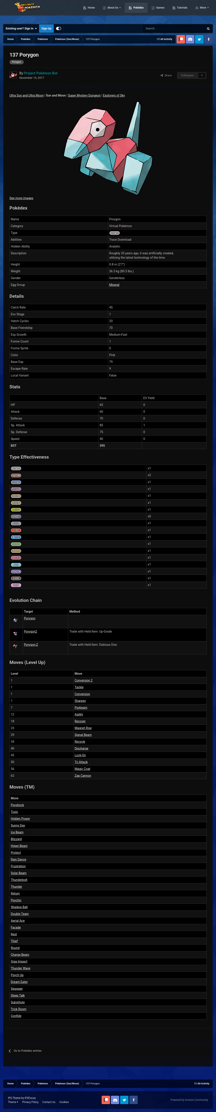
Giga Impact (19, 961)
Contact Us (48, 1102)
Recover (80, 721)
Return (15, 893)
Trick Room (18, 1009)
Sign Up (46, 28)
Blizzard (16, 839)
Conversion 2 (83, 680)
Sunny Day (18, 825)
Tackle (79, 687)
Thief (14, 941)
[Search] (157, 28)
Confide (16, 1016)
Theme (13, 1102)
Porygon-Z (31, 644)
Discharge (81, 748)
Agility (79, 714)
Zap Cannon (83, 775)
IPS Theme (14, 1097)
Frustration (18, 866)
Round (15, 948)
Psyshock (17, 805)
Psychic (16, 900)
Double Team (20, 914)
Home (114, 11)
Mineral (114, 285)
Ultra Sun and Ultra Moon (26, 95)
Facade (16, 927)
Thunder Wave (20, 968)
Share (166, 75)
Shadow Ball (19, 907)
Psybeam (81, 707)
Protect (16, 852)
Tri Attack (81, 762)
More (203, 11)
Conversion (82, 694)
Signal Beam (83, 735)
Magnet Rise (83, 728)
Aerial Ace (18, 920)
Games (182, 11)
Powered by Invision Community (189, 1099)
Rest (14, 934)
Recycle (80, 741)
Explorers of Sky (114, 95)
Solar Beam (19, 873)
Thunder (16, 886)
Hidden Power (20, 818)
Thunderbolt (19, 880)
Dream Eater (19, 982)
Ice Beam (17, 832)
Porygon (29, 618)
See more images (21, 198)
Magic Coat (82, 769)
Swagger (17, 988)
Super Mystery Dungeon (84, 95)
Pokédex (161, 11)
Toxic (14, 812)
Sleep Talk (18, 995)
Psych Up (17, 975)
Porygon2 (30, 631)
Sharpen (80, 701)
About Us (136, 11)
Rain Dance (18, 859)
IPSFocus (30, 1097)
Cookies (64, 1102)
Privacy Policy (30, 1102)
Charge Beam (20, 954)
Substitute (18, 1002)
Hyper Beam (19, 846)
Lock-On (80, 755)
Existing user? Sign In (21, 28)
